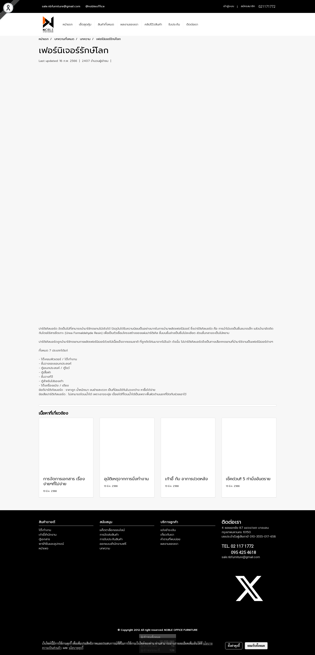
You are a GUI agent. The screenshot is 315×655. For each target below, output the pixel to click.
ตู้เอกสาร (44, 539)
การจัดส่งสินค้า (109, 534)
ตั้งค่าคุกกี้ (234, 646)
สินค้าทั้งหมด (106, 24)
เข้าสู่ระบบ (228, 6)
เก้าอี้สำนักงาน (47, 534)
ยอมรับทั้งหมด (256, 646)
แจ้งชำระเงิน (168, 530)
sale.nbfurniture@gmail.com (61, 6)
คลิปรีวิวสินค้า (153, 24)
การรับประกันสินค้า (111, 539)
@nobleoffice (95, 6)
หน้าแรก (68, 24)
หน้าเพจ (43, 548)
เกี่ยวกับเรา (167, 534)
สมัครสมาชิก (248, 6)
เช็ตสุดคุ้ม (85, 24)
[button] (205, 24)
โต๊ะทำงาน (45, 530)
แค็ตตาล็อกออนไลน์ (112, 530)
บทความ (105, 548)
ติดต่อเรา (192, 24)
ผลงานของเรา (129, 24)
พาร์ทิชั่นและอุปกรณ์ (51, 544)
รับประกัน (174, 24)
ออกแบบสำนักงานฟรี (113, 544)
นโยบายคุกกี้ (76, 648)
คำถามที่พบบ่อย (170, 539)
